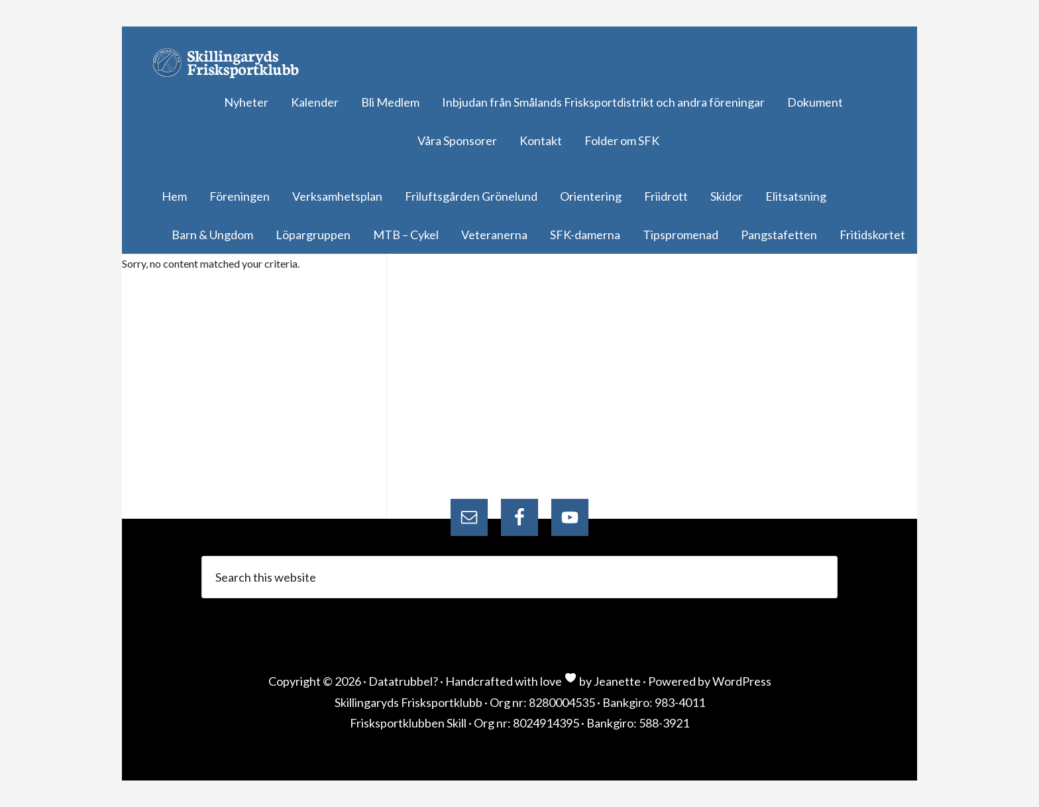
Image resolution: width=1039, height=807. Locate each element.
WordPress (741, 681)
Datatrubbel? (403, 681)
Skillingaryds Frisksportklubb (231, 63)
